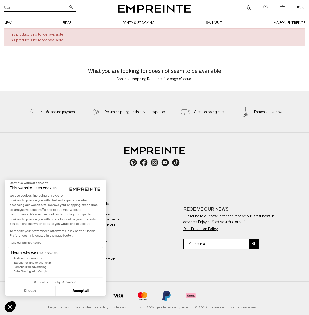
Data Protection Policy (200, 229)
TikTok (176, 162)
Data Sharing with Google (31, 271)
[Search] (36, 8)
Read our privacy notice (25, 242)
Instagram (157, 162)
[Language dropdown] (301, 8)
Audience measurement (30, 258)
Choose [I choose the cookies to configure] (30, 291)
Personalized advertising (30, 267)
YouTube (167, 162)
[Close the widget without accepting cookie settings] (28, 183)
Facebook (146, 162)
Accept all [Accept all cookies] (80, 291)
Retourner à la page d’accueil (170, 79)
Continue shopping (131, 79)
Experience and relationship (32, 262)
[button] (10, 307)
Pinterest (134, 162)
